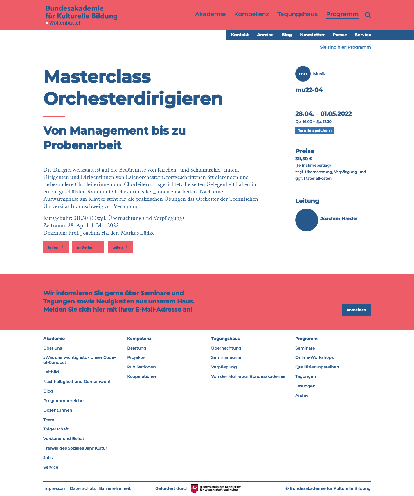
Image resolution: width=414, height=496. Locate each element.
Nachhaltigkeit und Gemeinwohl (76, 381)
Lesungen (305, 386)
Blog (287, 35)
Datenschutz (83, 488)
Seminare (305, 348)
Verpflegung (224, 367)
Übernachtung (226, 348)
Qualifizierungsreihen (317, 367)
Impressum (54, 488)
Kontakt (240, 35)
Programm (359, 47)
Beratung (136, 348)
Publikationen (141, 367)
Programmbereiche (63, 400)
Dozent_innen (57, 410)
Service (363, 35)
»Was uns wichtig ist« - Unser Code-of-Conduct (79, 360)
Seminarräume (226, 357)
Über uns (52, 348)
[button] (56, 247)
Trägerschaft (56, 429)
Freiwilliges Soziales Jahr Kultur (75, 448)
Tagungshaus (225, 338)
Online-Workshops (314, 357)
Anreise (265, 35)
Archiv (301, 395)
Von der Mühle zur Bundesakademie (248, 376)
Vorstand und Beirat (63, 438)
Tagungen (305, 376)
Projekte (136, 357)
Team (48, 419)
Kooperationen (142, 376)
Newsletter (312, 35)
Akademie (54, 338)
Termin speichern (315, 130)
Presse (339, 35)
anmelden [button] (356, 310)
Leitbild (51, 372)
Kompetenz (139, 338)
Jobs (48, 458)
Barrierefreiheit (114, 488)
